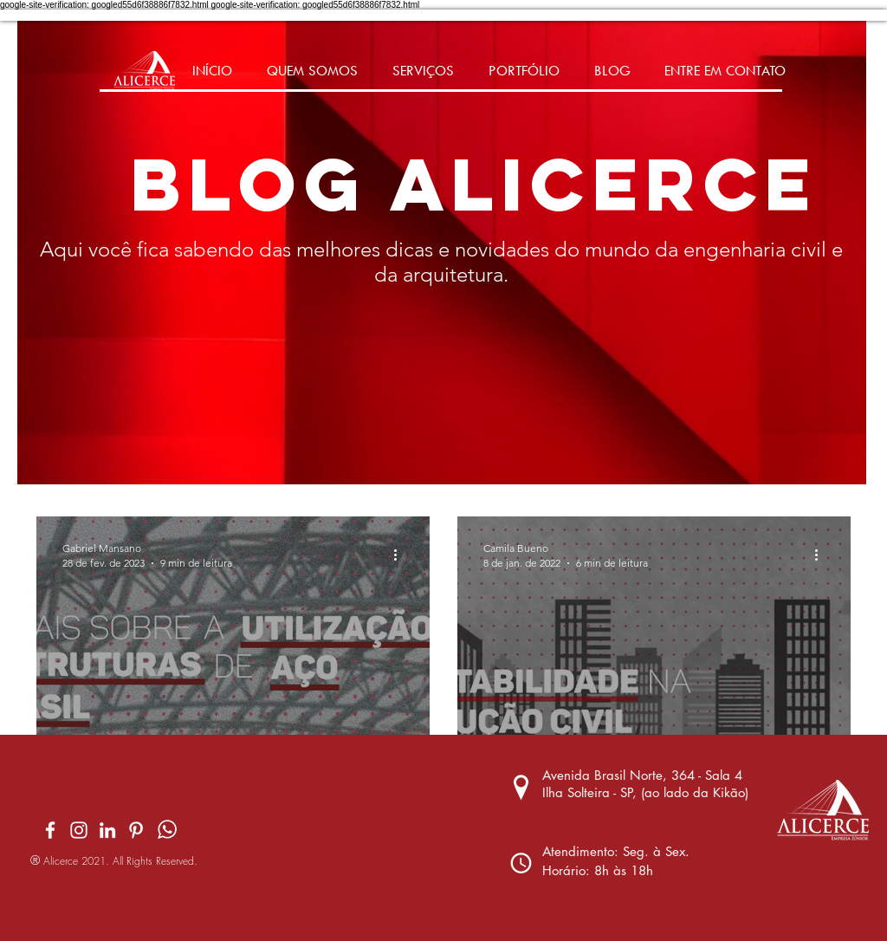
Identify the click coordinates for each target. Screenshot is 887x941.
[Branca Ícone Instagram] (79, 830)
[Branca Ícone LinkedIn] (107, 830)
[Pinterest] (136, 830)
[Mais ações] (401, 554)
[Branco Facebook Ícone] (50, 830)
